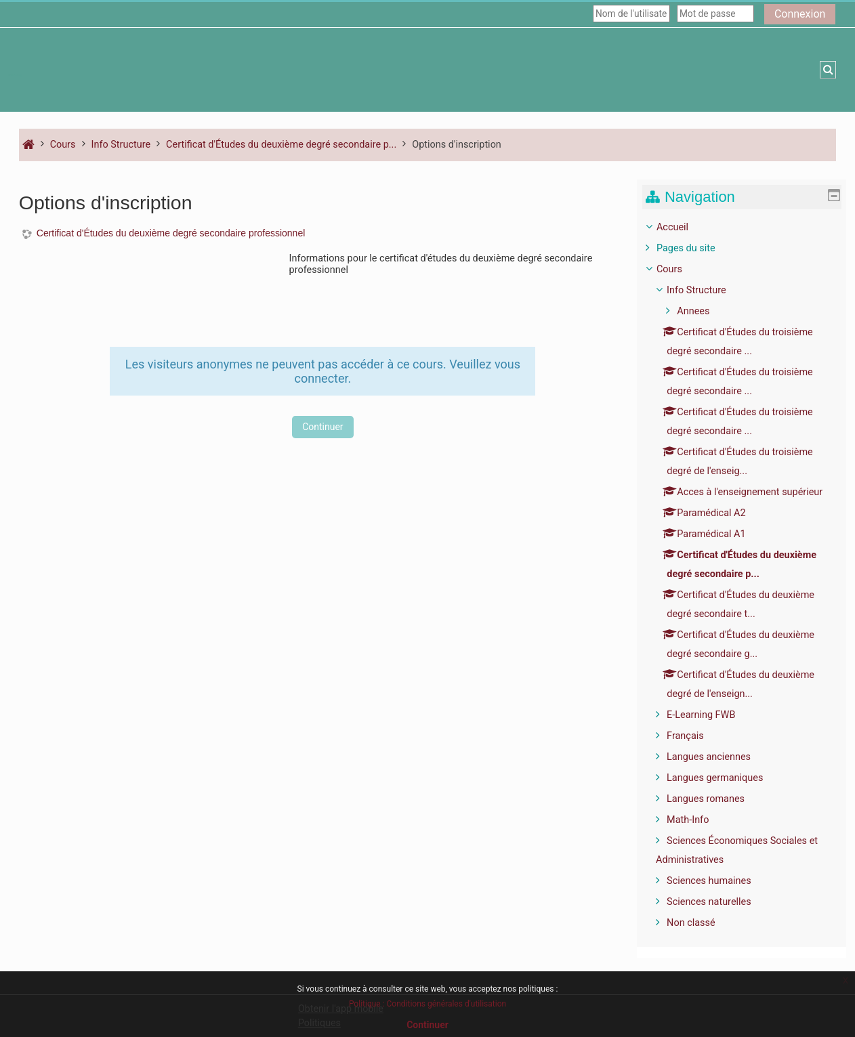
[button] (828, 70)
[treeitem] (747, 575)
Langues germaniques (725, 778)
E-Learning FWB (711, 715)
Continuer (322, 426)
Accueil (682, 227)
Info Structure (706, 290)
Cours (679, 269)
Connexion (799, 13)
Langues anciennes (719, 757)
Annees (703, 311)
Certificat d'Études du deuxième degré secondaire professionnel (171, 233)
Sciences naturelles (719, 902)
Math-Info (698, 820)
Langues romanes (716, 799)
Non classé (701, 923)
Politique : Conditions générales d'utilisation (427, 1004)
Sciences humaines (719, 881)
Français (695, 736)
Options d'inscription (456, 144)
